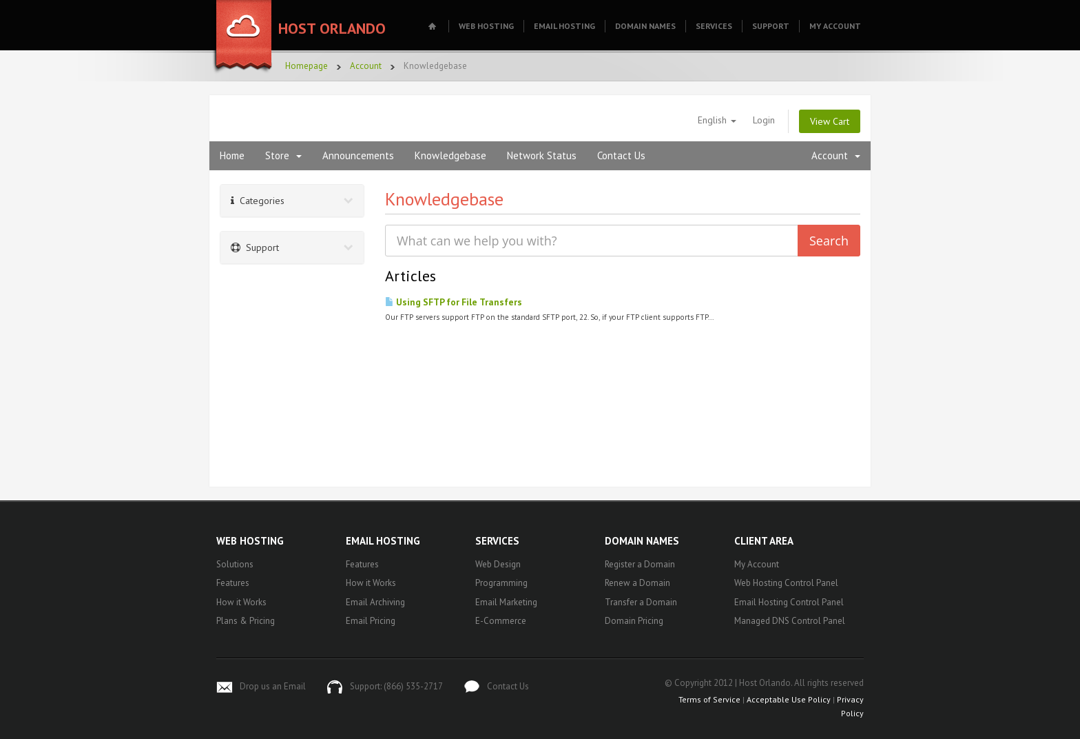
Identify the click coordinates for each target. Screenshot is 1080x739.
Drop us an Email (273, 686)
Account (366, 66)
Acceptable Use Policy (789, 699)
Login (764, 120)
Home (232, 155)
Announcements (358, 155)
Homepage (306, 66)
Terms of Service (709, 699)
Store (283, 155)
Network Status (542, 155)
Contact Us (621, 155)
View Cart (829, 121)
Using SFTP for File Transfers (453, 302)
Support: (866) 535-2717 (396, 686)
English (717, 120)
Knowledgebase (450, 155)
